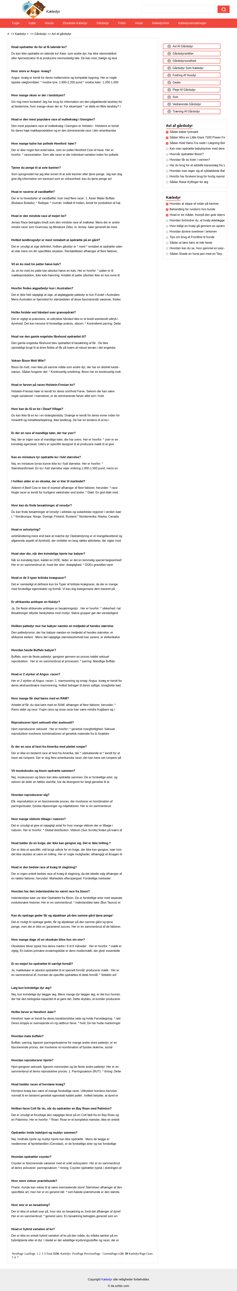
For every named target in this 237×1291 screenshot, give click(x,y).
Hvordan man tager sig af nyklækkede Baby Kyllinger (197, 170)
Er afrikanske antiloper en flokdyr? (36, 601)
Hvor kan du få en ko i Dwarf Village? (37, 408)
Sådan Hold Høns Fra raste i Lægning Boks (197, 143)
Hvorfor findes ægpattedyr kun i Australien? (42, 288)
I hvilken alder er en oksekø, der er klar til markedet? (48, 481)
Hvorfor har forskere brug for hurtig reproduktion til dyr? (197, 176)
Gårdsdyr (103, 23)
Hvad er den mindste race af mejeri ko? (39, 215)
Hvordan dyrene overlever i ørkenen (193, 231)
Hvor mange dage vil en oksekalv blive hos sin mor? (48, 939)
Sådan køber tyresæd (184, 131)
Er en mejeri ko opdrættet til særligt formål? (42, 963)
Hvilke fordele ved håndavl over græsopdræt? (44, 312)
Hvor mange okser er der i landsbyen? (38, 95)
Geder (177, 82)
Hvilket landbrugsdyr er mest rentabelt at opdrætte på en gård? (56, 240)
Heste (139, 23)
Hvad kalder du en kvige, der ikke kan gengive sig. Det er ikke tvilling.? (61, 843)
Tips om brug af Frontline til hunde (192, 237)
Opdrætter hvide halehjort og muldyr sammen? (44, 1132)
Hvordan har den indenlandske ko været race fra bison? (51, 891)
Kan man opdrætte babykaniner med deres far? (197, 148)
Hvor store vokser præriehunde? (34, 1180)
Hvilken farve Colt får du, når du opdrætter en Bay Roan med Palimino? (61, 1108)
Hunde (49, 23)
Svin (175, 97)
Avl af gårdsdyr (61, 33)
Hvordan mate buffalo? (27, 1036)
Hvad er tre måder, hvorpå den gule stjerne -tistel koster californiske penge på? (197, 214)
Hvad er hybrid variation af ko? (33, 1229)
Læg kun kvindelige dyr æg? (31, 987)
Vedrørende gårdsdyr (187, 104)
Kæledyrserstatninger (192, 23)
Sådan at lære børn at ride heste (191, 242)
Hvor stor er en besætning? (31, 1205)
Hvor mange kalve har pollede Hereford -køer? (44, 143)
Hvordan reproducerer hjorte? (32, 1060)
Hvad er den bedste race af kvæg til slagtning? (44, 867)
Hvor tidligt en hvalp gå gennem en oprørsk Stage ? (197, 226)
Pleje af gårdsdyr (184, 89)
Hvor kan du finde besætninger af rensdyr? (42, 505)
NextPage (17, 1253)
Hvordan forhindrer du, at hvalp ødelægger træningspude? (197, 220)
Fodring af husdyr (184, 75)
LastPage (29, 1253)
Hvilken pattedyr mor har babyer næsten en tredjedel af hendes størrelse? (63, 626)
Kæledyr (20, 33)
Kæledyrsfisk (160, 23)
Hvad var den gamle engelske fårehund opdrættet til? (49, 336)
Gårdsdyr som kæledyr (188, 68)
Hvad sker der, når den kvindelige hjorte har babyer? (48, 553)
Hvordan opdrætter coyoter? (31, 1156)
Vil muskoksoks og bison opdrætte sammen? (43, 770)
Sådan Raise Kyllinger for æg (189, 182)
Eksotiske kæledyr (75, 23)
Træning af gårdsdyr (186, 111)
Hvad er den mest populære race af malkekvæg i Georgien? (53, 119)
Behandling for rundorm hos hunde (192, 209)
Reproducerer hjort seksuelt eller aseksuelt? (43, 722)
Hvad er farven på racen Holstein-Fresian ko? (43, 384)
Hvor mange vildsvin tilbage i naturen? (39, 819)
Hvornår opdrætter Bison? (187, 154)
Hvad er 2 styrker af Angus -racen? (36, 674)
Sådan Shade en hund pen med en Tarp (196, 253)
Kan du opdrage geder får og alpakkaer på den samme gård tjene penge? (63, 915)
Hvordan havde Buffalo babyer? (34, 650)
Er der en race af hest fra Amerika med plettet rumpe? (49, 746)
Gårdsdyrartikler (183, 53)
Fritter (122, 23)
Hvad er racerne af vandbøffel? (33, 191)
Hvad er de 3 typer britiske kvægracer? (39, 577)
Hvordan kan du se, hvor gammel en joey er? (197, 248)
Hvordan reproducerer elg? (30, 794)
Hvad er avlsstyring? (26, 529)
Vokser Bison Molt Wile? (28, 360)
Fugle (15, 23)
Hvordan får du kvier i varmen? (190, 159)
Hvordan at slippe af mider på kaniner (194, 203)
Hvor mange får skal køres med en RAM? (40, 698)
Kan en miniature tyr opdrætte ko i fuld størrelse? (46, 457)
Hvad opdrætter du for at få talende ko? (39, 47)
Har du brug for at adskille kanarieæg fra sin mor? (197, 165)
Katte (32, 23)
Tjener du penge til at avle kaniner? (36, 167)
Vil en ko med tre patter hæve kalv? (36, 264)
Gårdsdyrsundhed (184, 60)
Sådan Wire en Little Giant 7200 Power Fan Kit (197, 137)
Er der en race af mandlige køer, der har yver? (43, 433)
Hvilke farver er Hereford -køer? (34, 1012)
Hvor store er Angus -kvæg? (31, 71)
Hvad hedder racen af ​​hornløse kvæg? (38, 1084)
